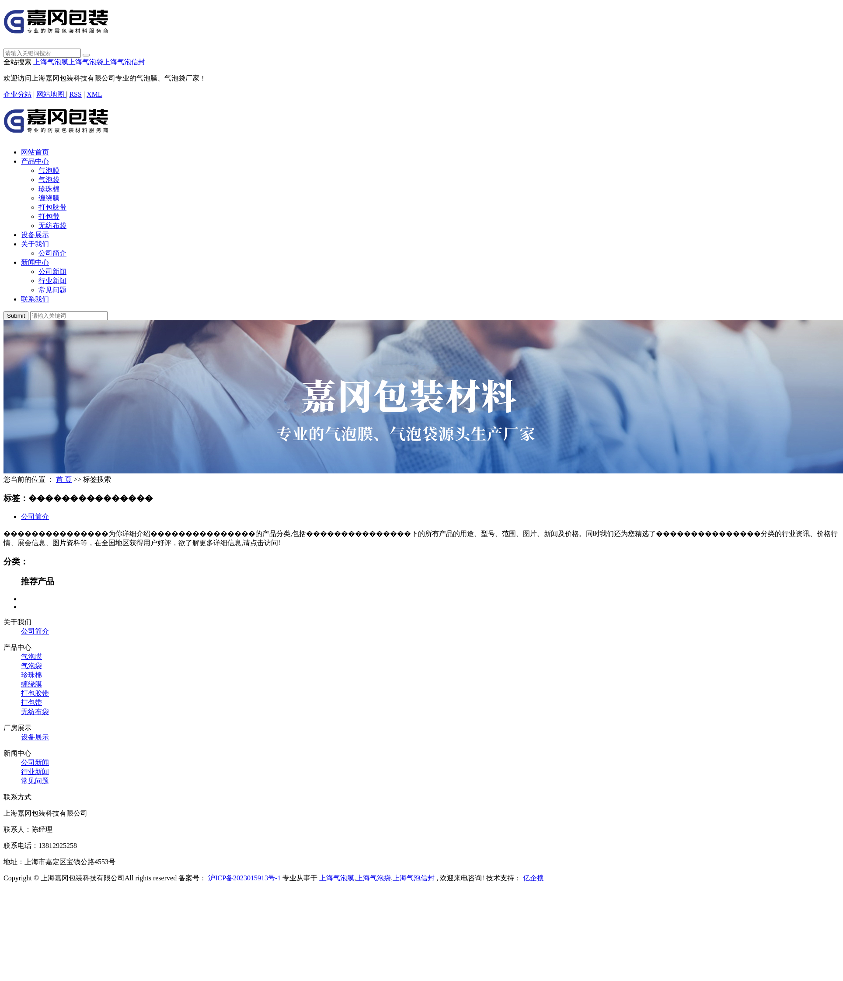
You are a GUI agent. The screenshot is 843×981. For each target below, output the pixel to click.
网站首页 (35, 152)
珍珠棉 (48, 189)
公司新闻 (52, 271)
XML (94, 94)
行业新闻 (52, 280)
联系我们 (35, 299)
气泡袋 (48, 179)
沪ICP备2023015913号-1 (244, 878)
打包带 (48, 216)
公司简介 (52, 253)
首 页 (64, 479)
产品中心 (35, 161)
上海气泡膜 (50, 62)
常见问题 (52, 290)
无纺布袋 (52, 225)
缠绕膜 (48, 198)
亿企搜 (533, 878)
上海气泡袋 (85, 62)
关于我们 (35, 244)
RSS (75, 94)
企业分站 (17, 94)
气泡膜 (48, 170)
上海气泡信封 (124, 62)
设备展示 (35, 234)
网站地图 (51, 94)
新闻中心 (35, 262)
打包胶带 (52, 207)
